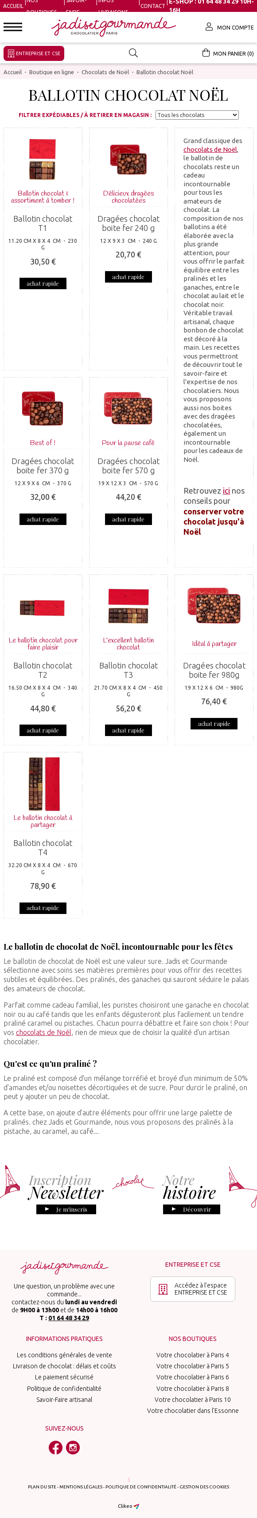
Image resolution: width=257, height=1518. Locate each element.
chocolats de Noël (210, 148)
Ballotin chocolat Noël (164, 71)
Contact (152, 6)
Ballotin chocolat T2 (42, 669)
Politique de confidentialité (64, 1383)
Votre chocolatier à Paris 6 (192, 1372)
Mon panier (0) (228, 53)
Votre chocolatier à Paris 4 (192, 1350)
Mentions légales (80, 1482)
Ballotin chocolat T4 (42, 842)
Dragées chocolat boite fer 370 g (43, 465)
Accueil (13, 6)
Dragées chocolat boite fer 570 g (128, 465)
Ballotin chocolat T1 (42, 222)
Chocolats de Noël (105, 71)
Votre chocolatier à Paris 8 (192, 1383)
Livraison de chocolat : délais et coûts (64, 1361)
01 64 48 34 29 (68, 1313)
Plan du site (42, 1482)
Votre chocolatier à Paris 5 (192, 1361)
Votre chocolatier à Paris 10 (193, 1394)
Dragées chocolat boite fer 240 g (128, 222)
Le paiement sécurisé (64, 1372)
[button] (13, 27)
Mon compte (230, 26)
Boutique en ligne (51, 71)
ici (226, 489)
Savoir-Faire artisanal (64, 1394)
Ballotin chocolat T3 (128, 669)
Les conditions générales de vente (64, 1350)
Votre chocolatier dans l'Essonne (193, 1405)
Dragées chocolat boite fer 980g (214, 669)
